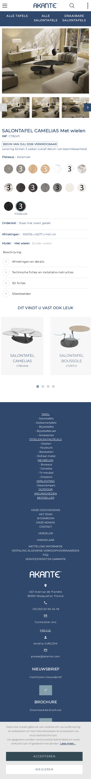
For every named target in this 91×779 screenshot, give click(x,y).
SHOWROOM (42, 518)
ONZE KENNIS (42, 522)
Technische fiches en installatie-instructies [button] (38, 272)
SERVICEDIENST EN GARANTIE (42, 559)
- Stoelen (42, 443)
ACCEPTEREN (44, 756)
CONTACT (42, 526)
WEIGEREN (44, 769)
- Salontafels (42, 418)
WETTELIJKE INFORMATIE (42, 546)
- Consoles (42, 468)
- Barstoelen (42, 451)
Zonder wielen (42, 243)
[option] (17, 15)
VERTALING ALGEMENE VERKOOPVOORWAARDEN (42, 550)
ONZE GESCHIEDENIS (42, 510)
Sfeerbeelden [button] (17, 294)
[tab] (45, 253)
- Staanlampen (42, 485)
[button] (37, 386)
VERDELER (42, 533)
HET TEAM (42, 514)
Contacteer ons (51, 622)
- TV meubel (42, 472)
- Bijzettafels (42, 426)
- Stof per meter (42, 456)
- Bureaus (42, 464)
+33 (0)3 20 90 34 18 (51, 609)
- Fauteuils (42, 447)
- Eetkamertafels (42, 422)
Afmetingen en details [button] (23, 261)
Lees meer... (68, 743)
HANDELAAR (42, 539)
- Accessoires (42, 435)
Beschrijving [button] (12, 252)
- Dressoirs (42, 476)
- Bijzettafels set (42, 430)
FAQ (42, 554)
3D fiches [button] (14, 283)
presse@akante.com (51, 656)
